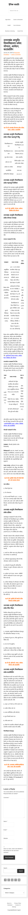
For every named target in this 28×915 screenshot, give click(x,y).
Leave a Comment (16, 54)
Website (6, 838)
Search (5, 868)
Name (5, 821)
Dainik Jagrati (14, 4)
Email (5, 829)
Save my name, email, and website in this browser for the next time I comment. (13, 850)
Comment (6, 797)
